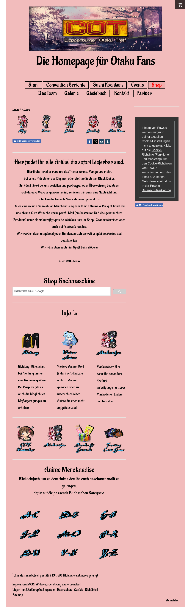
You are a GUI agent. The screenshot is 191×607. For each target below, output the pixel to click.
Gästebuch (96, 93)
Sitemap (17, 595)
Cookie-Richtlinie (85, 590)
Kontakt (121, 93)
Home (15, 109)
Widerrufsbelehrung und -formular (58, 584)
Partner (144, 93)
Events (137, 85)
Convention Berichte (65, 85)
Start (33, 85)
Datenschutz (64, 590)
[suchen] (61, 291)
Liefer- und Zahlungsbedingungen (33, 590)
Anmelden (172, 600)
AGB (31, 584)
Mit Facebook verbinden (26, 140)
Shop (156, 85)
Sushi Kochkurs (108, 85)
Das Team (47, 93)
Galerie (71, 93)
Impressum (19, 584)
